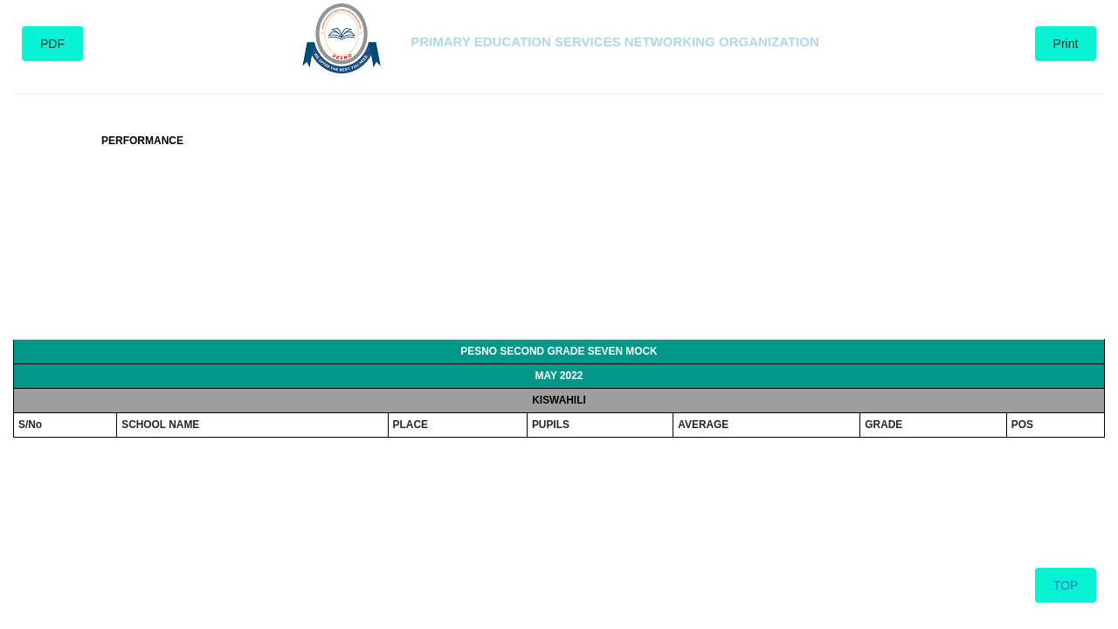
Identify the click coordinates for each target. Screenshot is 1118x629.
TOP (1066, 585)
